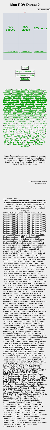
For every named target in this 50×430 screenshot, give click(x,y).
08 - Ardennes (17, 94)
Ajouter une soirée (10, 52)
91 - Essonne (28, 142)
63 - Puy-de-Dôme (40, 124)
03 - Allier (25, 90)
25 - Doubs (19, 104)
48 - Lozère (29, 116)
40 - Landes (17, 112)
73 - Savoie (14, 132)
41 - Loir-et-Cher (29, 112)
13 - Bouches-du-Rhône (31, 96)
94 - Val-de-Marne (35, 144)
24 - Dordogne (8, 104)
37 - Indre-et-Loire (30, 110)
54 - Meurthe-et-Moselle (22, 120)
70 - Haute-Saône (20, 130)
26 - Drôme (29, 104)
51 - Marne (23, 118)
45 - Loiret (38, 114)
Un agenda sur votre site (25, 71)
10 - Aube (38, 94)
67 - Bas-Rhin (27, 128)
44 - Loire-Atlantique (25, 114)
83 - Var (16, 138)
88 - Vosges (31, 140)
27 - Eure (39, 104)
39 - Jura (7, 112)
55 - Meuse (37, 120)
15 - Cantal (17, 98)
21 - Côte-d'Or (13, 102)
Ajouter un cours (40, 52)
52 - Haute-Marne (36, 118)
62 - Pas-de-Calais (24, 124)
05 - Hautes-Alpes (18, 92)
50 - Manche (13, 118)
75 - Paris (39, 132)
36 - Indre (18, 110)
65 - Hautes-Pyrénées (33, 126)
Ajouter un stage (25, 52)
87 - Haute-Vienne (18, 140)
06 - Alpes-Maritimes (35, 92)
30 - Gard (31, 106)
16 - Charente (28, 98)
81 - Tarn (32, 136)
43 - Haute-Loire (9, 114)
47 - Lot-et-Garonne (15, 116)
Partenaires (25, 79)
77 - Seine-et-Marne (25, 134)
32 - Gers (16, 108)
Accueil (25, 68)
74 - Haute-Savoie (27, 132)
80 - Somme (23, 136)
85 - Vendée (36, 138)
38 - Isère (42, 110)
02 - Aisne (16, 90)
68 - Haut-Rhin (39, 128)
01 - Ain (8, 90)
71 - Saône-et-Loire (35, 130)
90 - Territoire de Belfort (13, 142)
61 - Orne (12, 124)
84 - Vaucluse (25, 138)
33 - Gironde (26, 108)
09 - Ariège (28, 94)
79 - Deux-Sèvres (10, 136)
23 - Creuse (41, 102)
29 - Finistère (21, 106)
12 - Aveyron (16, 96)
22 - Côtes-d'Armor (28, 102)
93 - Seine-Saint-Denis (18, 144)
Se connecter (43, 10)
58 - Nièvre (28, 122)
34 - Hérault (36, 108)
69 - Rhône (7, 130)
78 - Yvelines (40, 134)
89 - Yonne (41, 140)
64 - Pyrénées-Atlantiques (14, 126)
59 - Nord (37, 122)
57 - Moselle (18, 122)
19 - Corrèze (25, 100)
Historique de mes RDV (25, 75)
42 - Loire (41, 112)
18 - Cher (15, 100)
